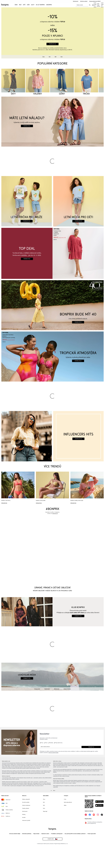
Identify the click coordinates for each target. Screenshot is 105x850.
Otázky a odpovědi (26, 799)
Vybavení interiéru (67, 689)
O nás (65, 799)
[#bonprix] (49, 4)
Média (65, 805)
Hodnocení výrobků (26, 820)
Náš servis (24, 795)
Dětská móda (56, 689)
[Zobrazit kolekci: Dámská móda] (52, 32)
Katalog (23, 814)
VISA (6, 803)
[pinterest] (86, 815)
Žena (44, 56)
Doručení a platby (25, 802)
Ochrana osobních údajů (14, 833)
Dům (62, 56)
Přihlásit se (91, 747)
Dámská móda (37, 689)
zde (91, 751)
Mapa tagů (45, 811)
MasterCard (8, 799)
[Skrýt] (52, 790)
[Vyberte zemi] (52, 839)
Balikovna (8, 813)
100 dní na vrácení (83, 1)
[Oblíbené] (98, 5)
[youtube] (94, 815)
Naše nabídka (46, 795)
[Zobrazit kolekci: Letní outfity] (52, 122)
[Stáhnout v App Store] (99, 805)
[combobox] (82, 5)
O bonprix (66, 795)
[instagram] (98, 815)
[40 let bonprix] (40, 4)
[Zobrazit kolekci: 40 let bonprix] (52, 305)
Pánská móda (47, 689)
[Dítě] (24, 4)
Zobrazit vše (55, 513)
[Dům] (28, 4)
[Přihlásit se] (91, 747)
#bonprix (52, 509)
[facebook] (90, 815)
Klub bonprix (75, 1)
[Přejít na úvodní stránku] (8, 5)
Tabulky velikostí (25, 808)
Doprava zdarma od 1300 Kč (94, 1)
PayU (7, 806)
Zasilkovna (8, 816)
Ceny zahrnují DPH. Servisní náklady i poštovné (75, 833)
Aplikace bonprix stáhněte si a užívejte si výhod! (93, 796)
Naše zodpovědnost (68, 802)
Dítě (55, 56)
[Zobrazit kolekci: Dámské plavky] (52, 356)
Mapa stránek (36, 833)
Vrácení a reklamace (26, 805)
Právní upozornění (92, 833)
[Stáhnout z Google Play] (99, 801)
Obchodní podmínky (26, 833)
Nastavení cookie (45, 833)
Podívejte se (52, 44)
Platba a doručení (5, 795)
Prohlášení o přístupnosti (56, 833)
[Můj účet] (94, 5)
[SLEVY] (32, 4)
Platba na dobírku (9, 810)
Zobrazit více (78, 616)
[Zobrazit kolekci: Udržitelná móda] (52, 677)
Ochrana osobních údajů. (53, 752)
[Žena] (16, 4)
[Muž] (20, 4)
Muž (49, 56)
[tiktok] (102, 815)
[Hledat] (89, 5)
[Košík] (102, 5)
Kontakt (23, 817)
